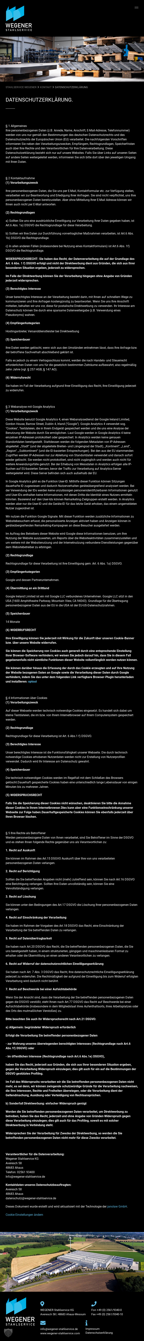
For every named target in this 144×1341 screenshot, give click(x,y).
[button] (8, 1333)
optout (32, 681)
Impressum (93, 1329)
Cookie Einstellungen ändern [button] (24, 1214)
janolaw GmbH (117, 1206)
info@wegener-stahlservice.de (59, 1329)
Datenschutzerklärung (99, 1332)
